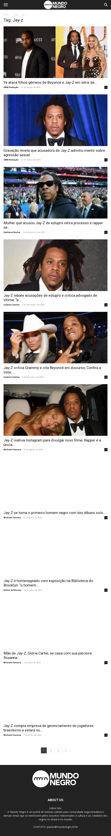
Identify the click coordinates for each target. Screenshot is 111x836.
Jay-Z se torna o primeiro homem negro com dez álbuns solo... (55, 513)
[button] (5, 5)
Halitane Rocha (12, 232)
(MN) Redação (11, 87)
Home (7, 14)
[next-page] (66, 750)
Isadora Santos (11, 304)
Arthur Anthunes (12, 590)
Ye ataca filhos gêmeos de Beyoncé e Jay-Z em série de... (50, 82)
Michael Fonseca (12, 449)
